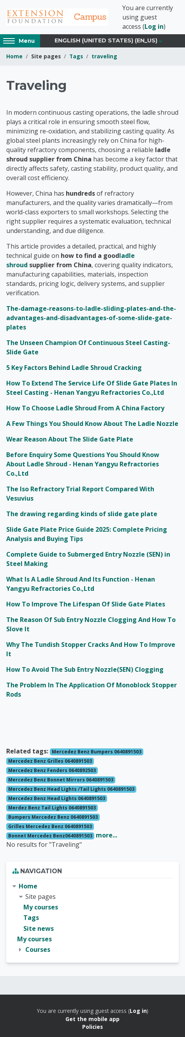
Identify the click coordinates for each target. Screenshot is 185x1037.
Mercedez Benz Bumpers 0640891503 (96, 751)
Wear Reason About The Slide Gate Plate (69, 439)
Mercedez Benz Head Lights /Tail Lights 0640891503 (71, 789)
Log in (154, 26)
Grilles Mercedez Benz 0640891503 (50, 826)
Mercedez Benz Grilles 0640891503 (50, 761)
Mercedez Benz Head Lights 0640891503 (56, 798)
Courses (37, 949)
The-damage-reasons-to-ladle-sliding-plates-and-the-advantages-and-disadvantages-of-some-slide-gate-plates (91, 317)
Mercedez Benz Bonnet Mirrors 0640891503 (60, 779)
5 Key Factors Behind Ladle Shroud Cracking (74, 367)
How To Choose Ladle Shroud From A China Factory (85, 408)
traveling (104, 56)
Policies (92, 1026)
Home (14, 56)
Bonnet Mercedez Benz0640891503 (50, 835)
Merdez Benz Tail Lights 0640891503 (52, 807)
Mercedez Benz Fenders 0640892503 (52, 770)
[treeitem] (92, 918)
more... (106, 835)
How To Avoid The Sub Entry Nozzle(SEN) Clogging (85, 669)
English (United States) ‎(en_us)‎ (106, 40)
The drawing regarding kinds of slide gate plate (81, 514)
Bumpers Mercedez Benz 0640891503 (53, 817)
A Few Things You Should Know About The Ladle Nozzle (92, 423)
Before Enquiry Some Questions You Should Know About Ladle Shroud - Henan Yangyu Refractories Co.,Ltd (82, 464)
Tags (76, 56)
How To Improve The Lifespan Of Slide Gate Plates (85, 604)
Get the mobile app (92, 1019)
